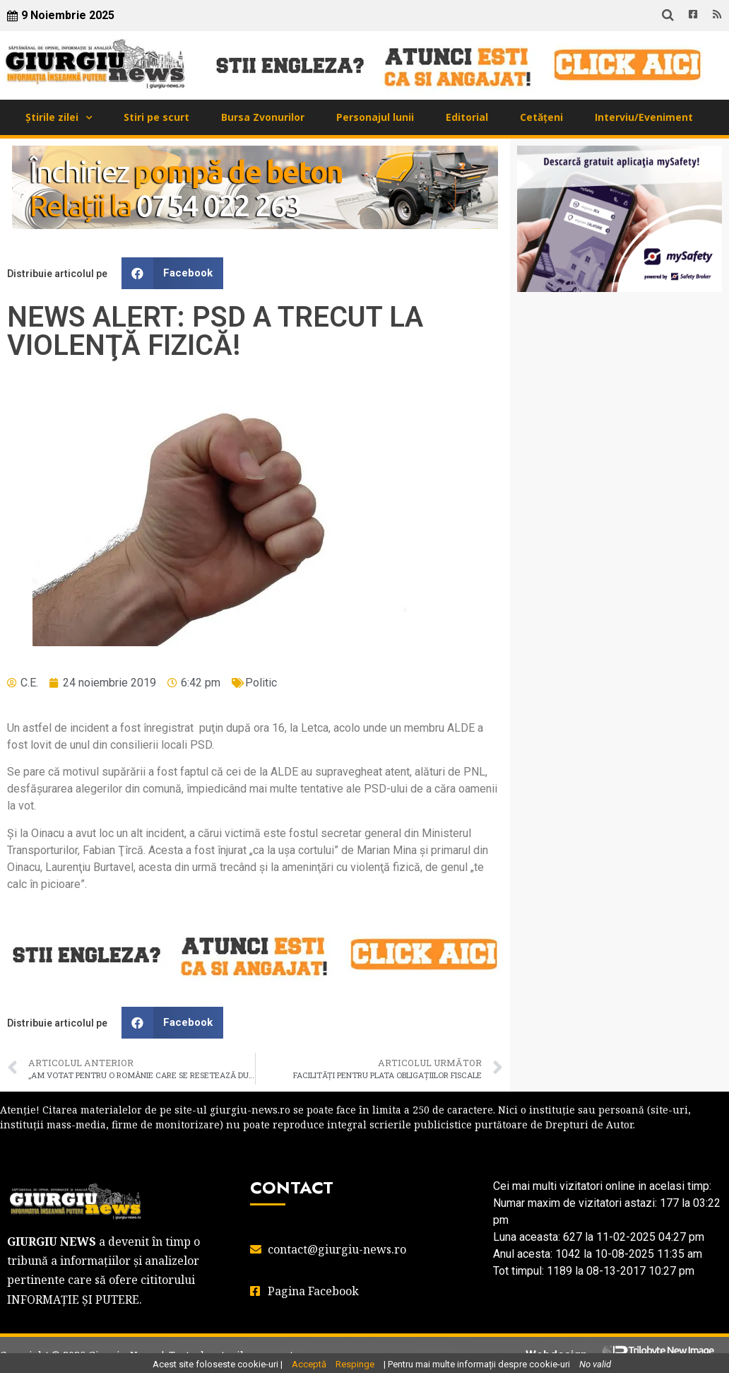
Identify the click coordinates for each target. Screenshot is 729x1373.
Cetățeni (541, 117)
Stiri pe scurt (156, 117)
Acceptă (309, 1364)
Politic (261, 682)
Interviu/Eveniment (644, 117)
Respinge (355, 1364)
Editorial (467, 117)
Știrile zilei (51, 117)
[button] (172, 273)
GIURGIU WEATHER (619, 359)
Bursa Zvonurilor (262, 117)
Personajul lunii (375, 117)
